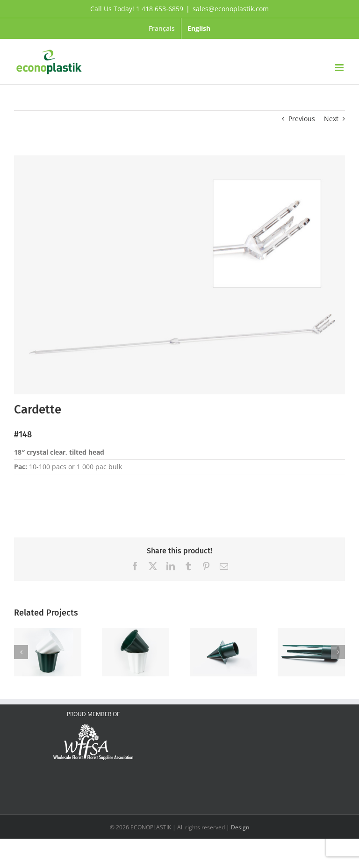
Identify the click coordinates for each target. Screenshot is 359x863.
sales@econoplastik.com (231, 8)
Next (331, 118)
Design (240, 827)
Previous (301, 118)
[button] (21, 652)
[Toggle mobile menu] (340, 68)
